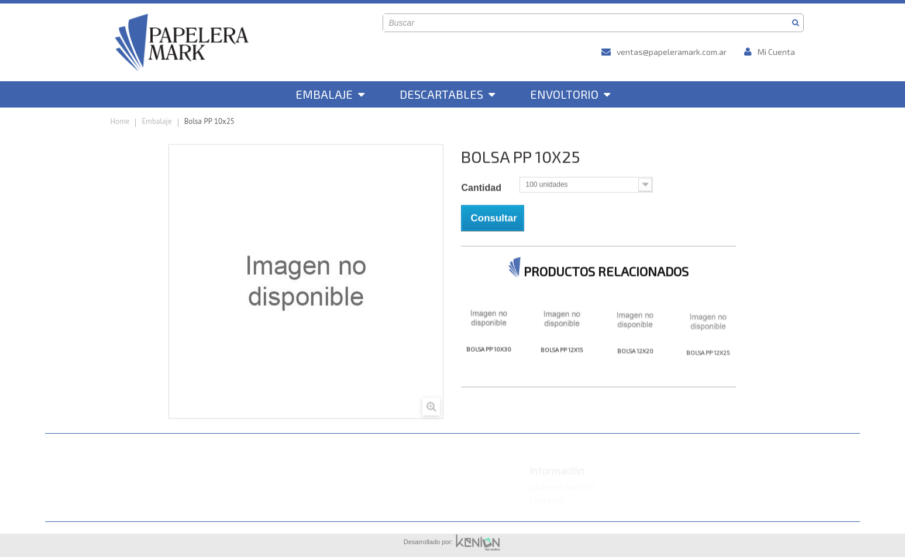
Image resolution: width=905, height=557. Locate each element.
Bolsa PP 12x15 (562, 366)
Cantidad (482, 201)
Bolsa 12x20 (635, 368)
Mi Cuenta (769, 52)
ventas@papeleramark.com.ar (664, 52)
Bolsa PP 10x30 (488, 364)
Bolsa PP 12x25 (708, 372)
